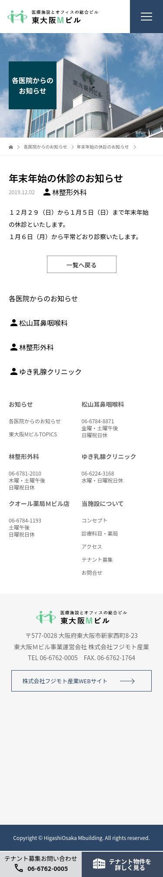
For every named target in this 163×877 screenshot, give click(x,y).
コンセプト (95, 520)
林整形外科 (31, 347)
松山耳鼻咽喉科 (38, 322)
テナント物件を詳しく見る (122, 864)
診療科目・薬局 (100, 533)
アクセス (92, 546)
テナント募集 (97, 559)
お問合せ (92, 572)
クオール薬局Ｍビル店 (39, 503)
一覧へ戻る (82, 264)
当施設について (103, 503)
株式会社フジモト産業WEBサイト (65, 681)
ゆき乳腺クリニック (45, 371)
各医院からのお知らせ (35, 421)
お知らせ (21, 404)
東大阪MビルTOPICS (33, 434)
